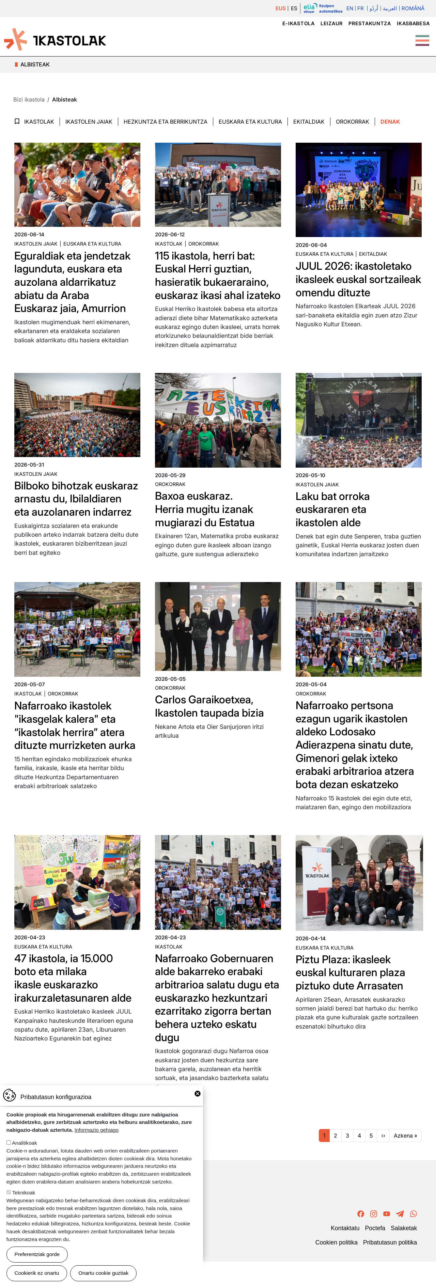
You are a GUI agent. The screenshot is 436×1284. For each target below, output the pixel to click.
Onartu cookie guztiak (103, 1273)
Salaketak (404, 1250)
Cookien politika (336, 1265)
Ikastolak (39, 121)
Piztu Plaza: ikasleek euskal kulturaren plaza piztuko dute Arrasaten (351, 995)
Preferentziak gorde (37, 1254)
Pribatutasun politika (390, 1265)
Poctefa (375, 1250)
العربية (390, 8)
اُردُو (373, 8)
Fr (360, 8)
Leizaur (332, 23)
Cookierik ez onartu (37, 1273)
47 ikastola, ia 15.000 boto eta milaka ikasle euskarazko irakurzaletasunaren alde (73, 1001)
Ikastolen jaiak (88, 121)
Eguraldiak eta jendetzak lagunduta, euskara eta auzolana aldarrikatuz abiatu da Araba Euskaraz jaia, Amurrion (73, 282)
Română (413, 8)
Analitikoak (24, 1143)
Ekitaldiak (309, 121)
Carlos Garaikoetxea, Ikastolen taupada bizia (210, 730)
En (349, 8)
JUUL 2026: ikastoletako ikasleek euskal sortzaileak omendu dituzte (346, 285)
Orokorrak (352, 121)
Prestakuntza (369, 23)
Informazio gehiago (97, 1130)
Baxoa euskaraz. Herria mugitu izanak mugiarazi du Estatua (206, 522)
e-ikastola (298, 23)
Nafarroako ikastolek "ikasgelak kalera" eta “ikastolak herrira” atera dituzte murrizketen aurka (76, 749)
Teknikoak (23, 1192)
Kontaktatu (345, 1250)
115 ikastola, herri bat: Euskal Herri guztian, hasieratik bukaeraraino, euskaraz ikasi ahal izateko (211, 282)
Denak (390, 121)
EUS (281, 8)
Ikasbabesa (413, 23)
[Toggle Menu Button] (422, 37)
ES (294, 8)
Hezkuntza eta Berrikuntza (165, 121)
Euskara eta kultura (92, 244)
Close (197, 1094)
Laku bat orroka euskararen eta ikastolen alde (334, 522)
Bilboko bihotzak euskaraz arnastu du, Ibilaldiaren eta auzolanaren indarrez (64, 517)
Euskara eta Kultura (250, 121)
